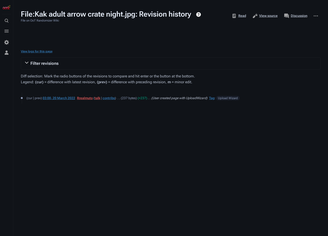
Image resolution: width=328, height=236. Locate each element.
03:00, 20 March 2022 (59, 98)
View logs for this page (36, 51)
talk (97, 98)
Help (199, 14)
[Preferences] (6, 42)
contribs (109, 98)
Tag (211, 98)
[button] (171, 63)
